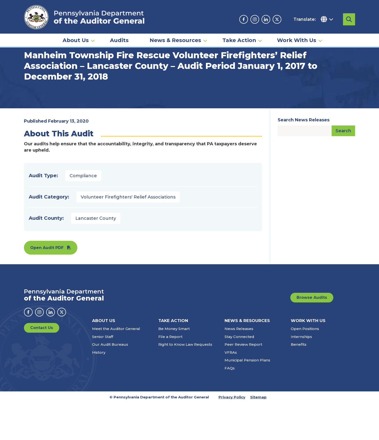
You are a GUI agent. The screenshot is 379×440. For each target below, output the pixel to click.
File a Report (170, 373)
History (98, 389)
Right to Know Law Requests (185, 381)
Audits (119, 40)
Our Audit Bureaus (110, 381)
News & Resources (175, 40)
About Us (76, 40)
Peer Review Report (243, 381)
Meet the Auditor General (116, 366)
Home (31, 73)
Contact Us (41, 365)
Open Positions (305, 366)
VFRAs (231, 389)
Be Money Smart (174, 366)
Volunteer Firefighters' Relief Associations (128, 234)
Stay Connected (239, 373)
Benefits (298, 381)
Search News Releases (303, 157)
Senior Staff (102, 373)
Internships (301, 373)
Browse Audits (312, 334)
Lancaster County (95, 255)
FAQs (230, 405)
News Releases (239, 366)
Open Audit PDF (47, 284)
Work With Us (296, 40)
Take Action (239, 40)
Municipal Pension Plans (247, 397)
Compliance (83, 212)
